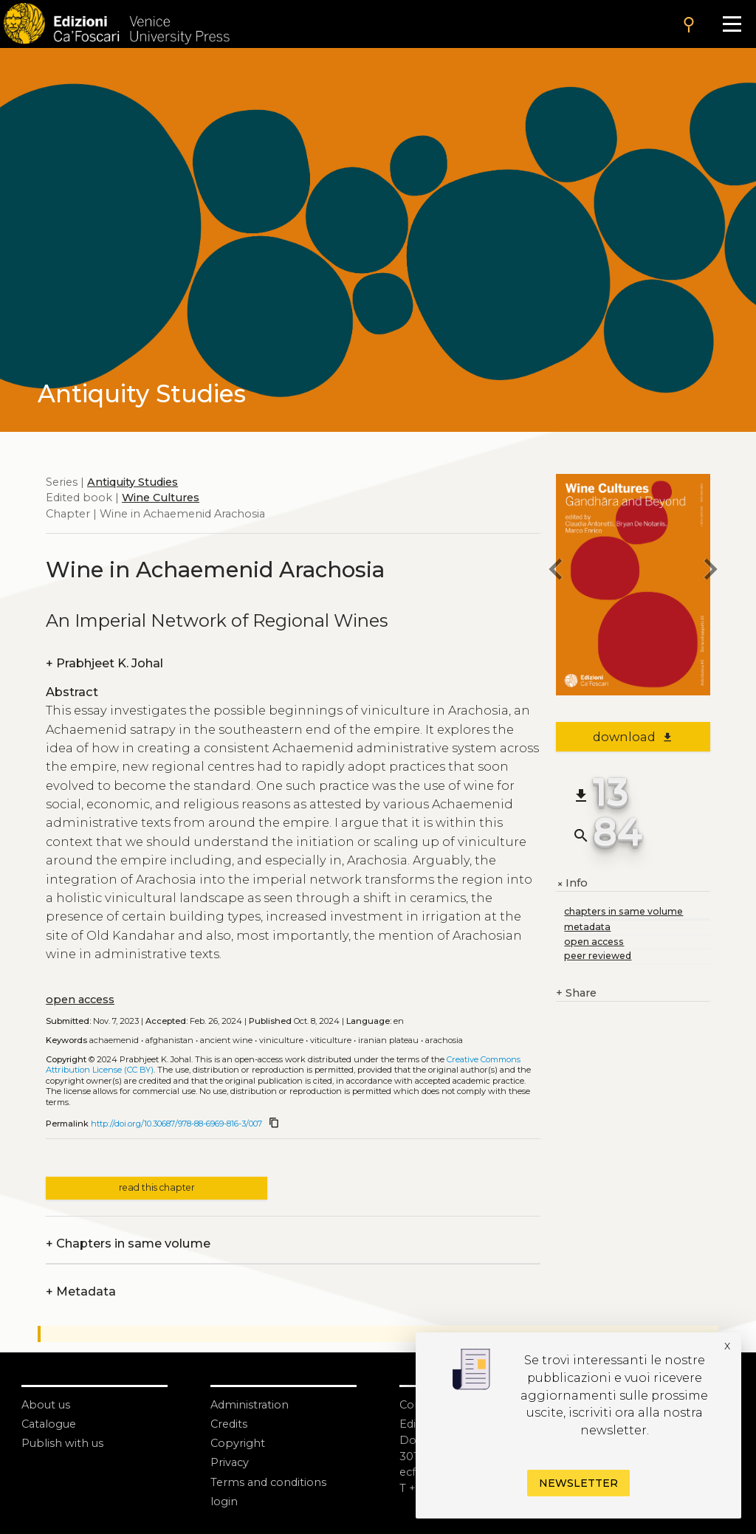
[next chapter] (710, 571)
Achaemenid (114, 1040)
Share (576, 994)
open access (80, 999)
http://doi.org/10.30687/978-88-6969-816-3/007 (176, 1123)
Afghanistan (169, 1040)
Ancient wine (226, 1040)
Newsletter (578, 1483)
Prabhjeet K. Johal (104, 663)
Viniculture (281, 1040)
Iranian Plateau (388, 1040)
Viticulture (330, 1040)
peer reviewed (597, 955)
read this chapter (157, 1187)
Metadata (81, 1292)
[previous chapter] (556, 571)
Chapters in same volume (128, 1244)
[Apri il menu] (731, 24)
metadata (587, 926)
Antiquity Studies (132, 482)
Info (572, 884)
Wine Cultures (160, 497)
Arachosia (444, 1040)
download (633, 736)
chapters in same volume (623, 911)
